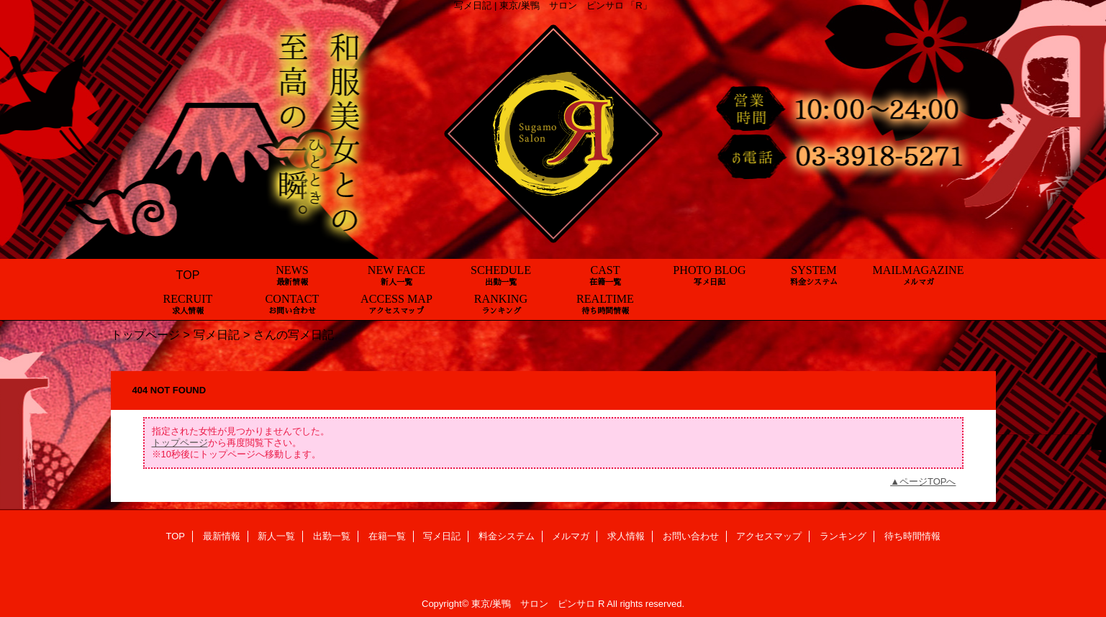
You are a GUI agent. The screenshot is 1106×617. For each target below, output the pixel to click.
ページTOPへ (927, 481)
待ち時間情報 (912, 536)
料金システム (507, 536)
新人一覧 (276, 536)
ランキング (843, 536)
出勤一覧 (331, 536)
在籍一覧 (387, 536)
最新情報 (221, 536)
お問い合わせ (691, 536)
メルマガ (570, 536)
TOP (188, 274)
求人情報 (626, 536)
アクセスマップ (769, 536)
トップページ (145, 334)
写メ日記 (217, 334)
